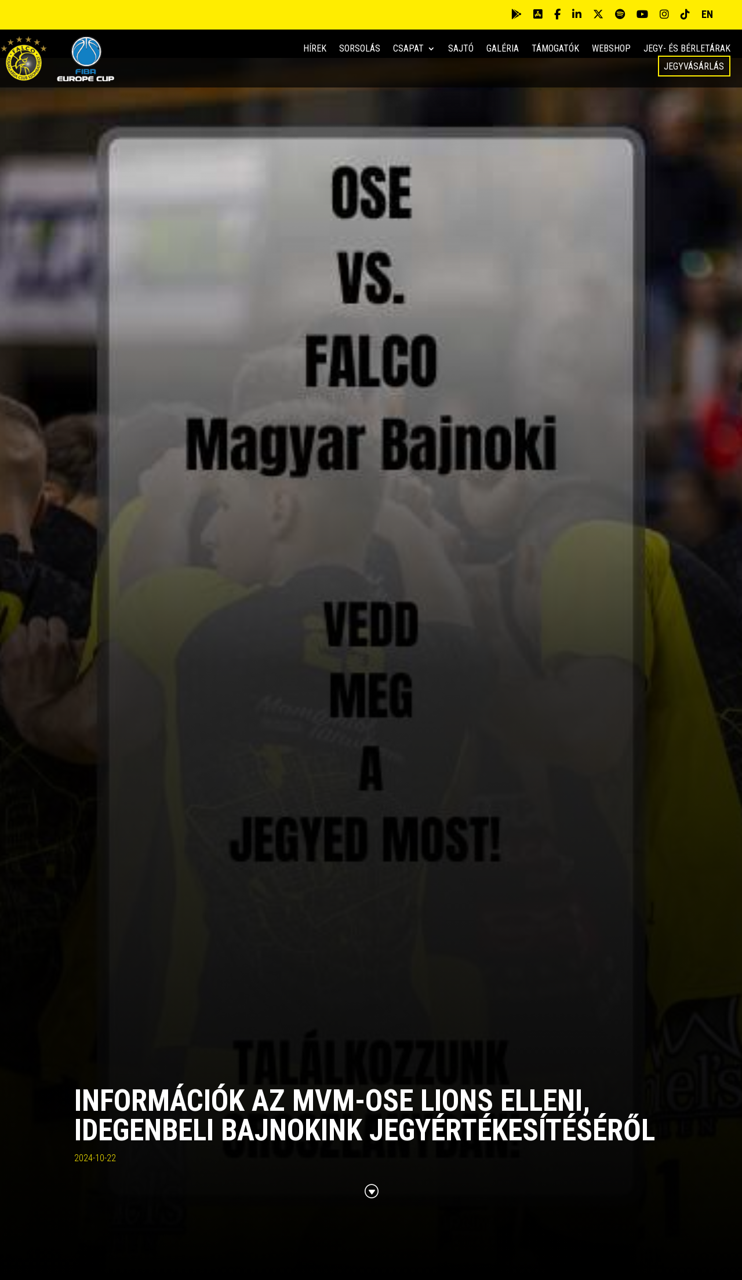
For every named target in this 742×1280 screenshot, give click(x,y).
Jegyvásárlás (694, 66)
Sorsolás (359, 49)
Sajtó (461, 49)
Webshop (611, 49)
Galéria (502, 49)
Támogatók (555, 49)
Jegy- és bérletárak (686, 49)
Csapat (408, 49)
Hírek (314, 49)
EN (707, 14)
